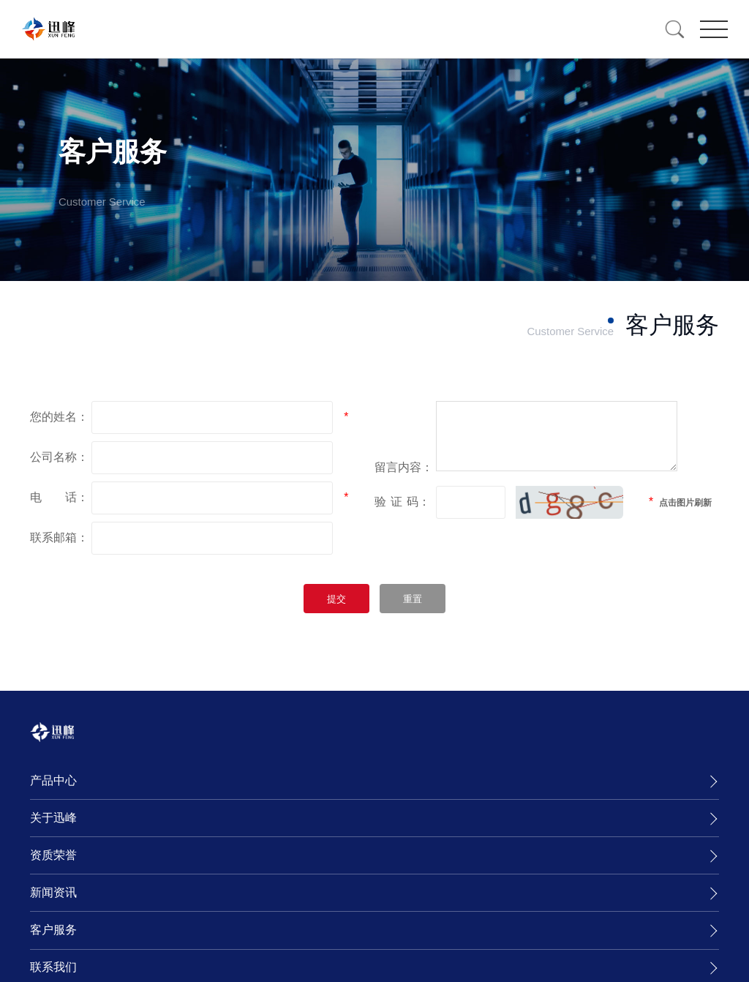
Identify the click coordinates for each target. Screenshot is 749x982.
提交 (336, 598)
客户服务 (53, 929)
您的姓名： (59, 417)
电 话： (59, 497)
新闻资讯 (53, 892)
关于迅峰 (53, 818)
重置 (412, 598)
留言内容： (403, 480)
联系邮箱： (59, 537)
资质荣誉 (53, 855)
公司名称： (59, 457)
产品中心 (53, 780)
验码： (402, 515)
